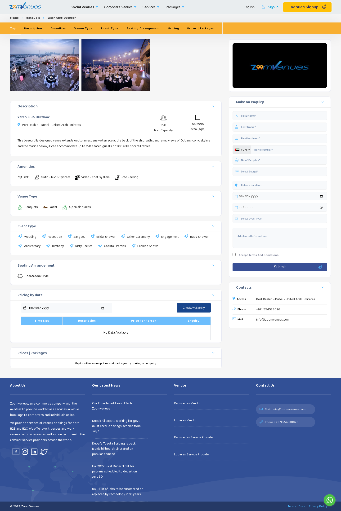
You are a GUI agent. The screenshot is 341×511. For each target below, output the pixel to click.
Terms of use (296, 506)
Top (13, 28)
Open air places (76, 207)
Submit (298, 267)
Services (151, 7)
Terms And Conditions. (264, 255)
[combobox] (242, 149)
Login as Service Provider (192, 454)
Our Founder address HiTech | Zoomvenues (112, 406)
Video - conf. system (92, 177)
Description (33, 28)
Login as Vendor (185, 420)
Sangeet (76, 237)
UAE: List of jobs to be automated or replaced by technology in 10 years (117, 491)
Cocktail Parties (111, 246)
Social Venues (84, 7)
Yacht (50, 207)
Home (14, 17)
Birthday (54, 246)
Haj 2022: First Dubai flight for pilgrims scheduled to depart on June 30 (114, 471)
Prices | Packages (200, 28)
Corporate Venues (120, 7)
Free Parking (126, 177)
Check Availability (194, 307)
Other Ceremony (135, 237)
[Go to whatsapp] (330, 500)
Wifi (23, 177)
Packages (175, 7)
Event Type (109, 28)
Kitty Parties (81, 246)
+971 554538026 (268, 310)
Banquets (33, 17)
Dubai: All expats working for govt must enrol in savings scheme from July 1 (116, 426)
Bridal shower (103, 237)
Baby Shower (196, 237)
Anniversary (29, 246)
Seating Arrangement (143, 28)
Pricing (173, 28)
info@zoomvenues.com (273, 320)
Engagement (167, 237)
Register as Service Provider (194, 437)
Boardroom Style (33, 276)
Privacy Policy (318, 506)
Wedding (27, 237)
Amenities (58, 28)
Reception (51, 237)
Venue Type (83, 28)
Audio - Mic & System (52, 177)
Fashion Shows (144, 246)
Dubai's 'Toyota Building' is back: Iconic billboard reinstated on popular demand (114, 449)
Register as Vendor (187, 403)
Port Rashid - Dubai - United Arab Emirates (285, 300)
